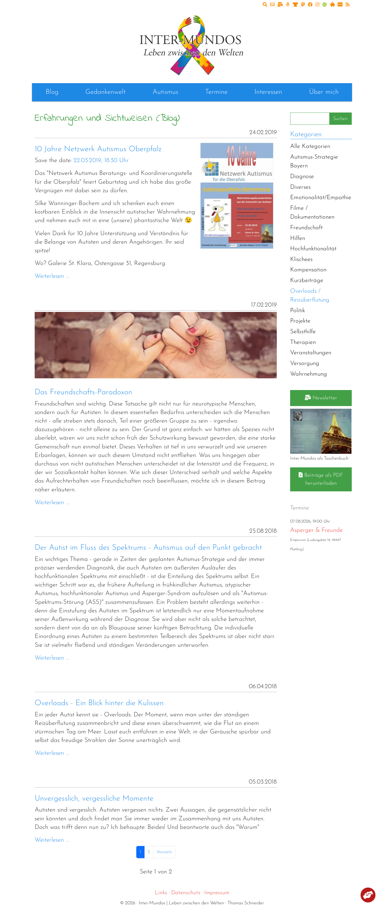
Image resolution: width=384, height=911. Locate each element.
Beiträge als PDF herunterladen (321, 479)
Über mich (324, 92)
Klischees (301, 259)
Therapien (303, 342)
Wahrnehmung (308, 374)
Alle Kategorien (310, 146)
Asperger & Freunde (316, 530)
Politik (297, 311)
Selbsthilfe (303, 332)
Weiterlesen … (52, 276)
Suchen (340, 118)
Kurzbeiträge (306, 281)
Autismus (165, 92)
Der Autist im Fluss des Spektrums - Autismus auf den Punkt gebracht (148, 548)
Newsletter (321, 398)
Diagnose (302, 177)
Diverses (300, 187)
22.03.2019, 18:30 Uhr (101, 161)
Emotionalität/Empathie (320, 198)
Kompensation (308, 270)
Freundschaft (306, 228)
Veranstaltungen (310, 353)
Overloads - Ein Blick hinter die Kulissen (99, 703)
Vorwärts (164, 852)
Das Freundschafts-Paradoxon (83, 392)
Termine (216, 92)
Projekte (300, 321)
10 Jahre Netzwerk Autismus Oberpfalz (98, 149)
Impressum (216, 893)
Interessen (268, 92)
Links (161, 893)
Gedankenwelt (105, 92)
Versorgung (304, 363)
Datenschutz (185, 893)
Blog (52, 92)
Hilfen (297, 238)
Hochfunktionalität (313, 249)
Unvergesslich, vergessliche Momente (94, 798)
